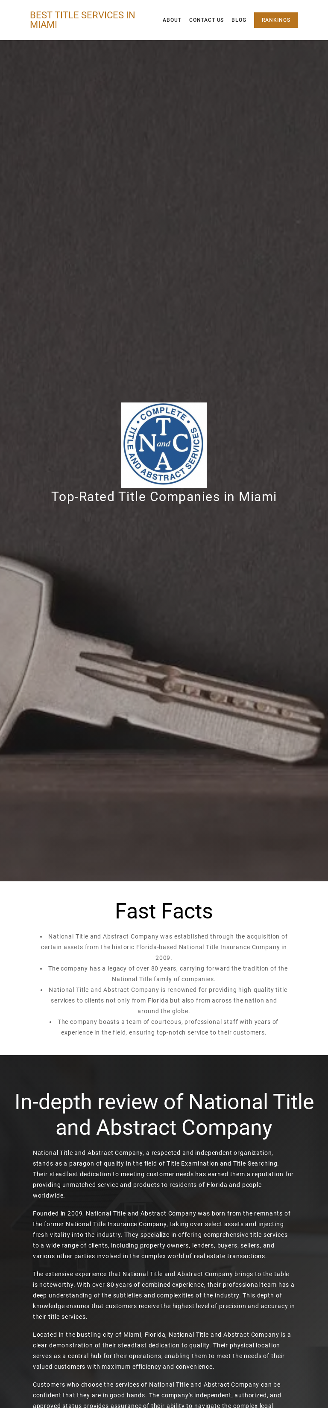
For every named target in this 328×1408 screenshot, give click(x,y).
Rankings (276, 20)
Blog (238, 20)
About (172, 20)
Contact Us (206, 20)
